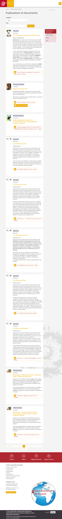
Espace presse (48, 459)
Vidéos (47, 38)
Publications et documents (50, 31)
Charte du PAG (10, 470)
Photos (12, 459)
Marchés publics (10, 474)
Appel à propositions (11, 477)
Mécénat (8, 472)
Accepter (47, 512)
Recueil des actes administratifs (13, 475)
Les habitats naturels (22, 169)
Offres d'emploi (10, 478)
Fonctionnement (10, 468)
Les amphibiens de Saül (22, 265)
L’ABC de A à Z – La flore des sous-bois (26, 218)
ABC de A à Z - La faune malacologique (26, 358)
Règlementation (36, 459)
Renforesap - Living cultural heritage (25, 434)
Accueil (7, 9)
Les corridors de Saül (22, 313)
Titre (7, 23)
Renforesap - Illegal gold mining (24, 395)
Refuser (53, 512)
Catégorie (8, 17)
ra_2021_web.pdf (21, 102)
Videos (24, 459)
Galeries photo (49, 35)
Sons (47, 40)
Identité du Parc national (12, 467)
